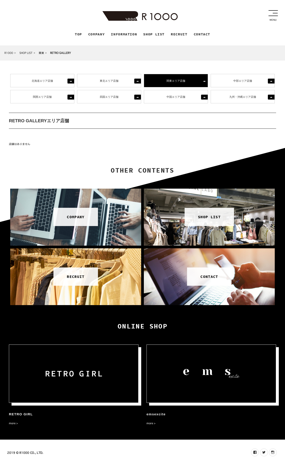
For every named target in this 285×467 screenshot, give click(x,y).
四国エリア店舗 (109, 97)
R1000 (8, 53)
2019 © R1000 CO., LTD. (25, 453)
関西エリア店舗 (42, 97)
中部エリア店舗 (242, 81)
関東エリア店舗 (176, 81)
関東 (41, 53)
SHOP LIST (26, 53)
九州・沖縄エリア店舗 (242, 97)
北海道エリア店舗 (42, 81)
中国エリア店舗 (176, 97)
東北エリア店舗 (109, 81)
